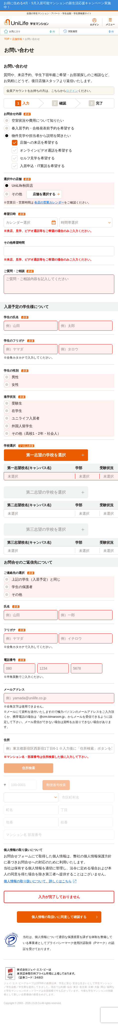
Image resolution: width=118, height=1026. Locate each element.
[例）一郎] (86, 615)
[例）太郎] (86, 326)
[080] (19, 668)
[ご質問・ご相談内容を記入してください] (59, 284)
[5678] (86, 668)
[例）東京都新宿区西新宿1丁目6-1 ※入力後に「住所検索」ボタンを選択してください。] (59, 748)
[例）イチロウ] (86, 638)
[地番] (31, 822)
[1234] (53, 668)
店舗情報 (17, 39)
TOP (6, 39)
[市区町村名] (87, 797)
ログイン (72, 91)
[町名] (31, 810)
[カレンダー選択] (31, 222)
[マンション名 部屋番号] (59, 835)
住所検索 (28, 768)
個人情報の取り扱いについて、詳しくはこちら (38, 881)
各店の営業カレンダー (49, 202)
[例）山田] (31, 326)
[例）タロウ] (86, 349)
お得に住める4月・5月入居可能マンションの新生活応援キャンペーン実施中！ (57, 5)
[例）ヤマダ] (31, 349)
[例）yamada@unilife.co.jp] (59, 698)
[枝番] (85, 822)
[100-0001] (23, 785)
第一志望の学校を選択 (46, 455)
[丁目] (85, 810)
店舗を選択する (44, 194)
